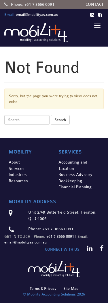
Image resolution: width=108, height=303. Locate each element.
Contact (95, 4)
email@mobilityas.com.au (25, 242)
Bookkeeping (70, 181)
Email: (9, 14)
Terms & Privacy (43, 288)
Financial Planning (75, 187)
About (14, 162)
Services (16, 168)
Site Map (70, 288)
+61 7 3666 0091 (39, 4)
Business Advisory (75, 174)
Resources (18, 181)
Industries (18, 174)
